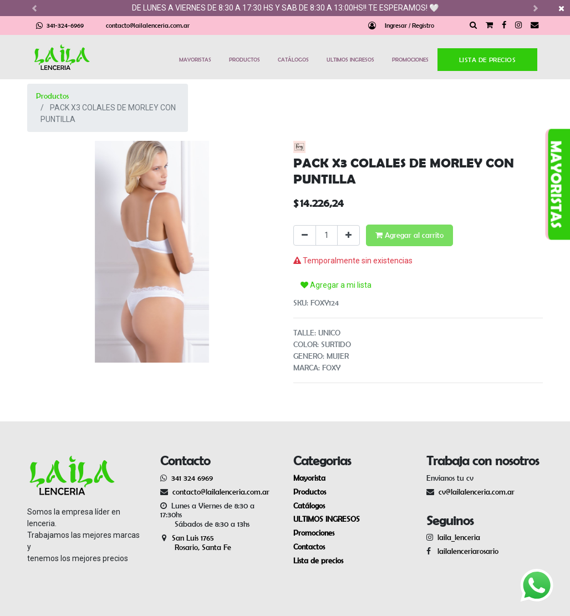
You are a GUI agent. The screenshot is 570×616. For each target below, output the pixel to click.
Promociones (313, 532)
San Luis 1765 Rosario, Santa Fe (195, 542)
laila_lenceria (458, 537)
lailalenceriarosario (465, 551)
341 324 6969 (192, 478)
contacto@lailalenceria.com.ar (148, 25)
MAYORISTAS (195, 59)
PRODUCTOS (244, 59)
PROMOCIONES (410, 59)
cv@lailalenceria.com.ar (477, 491)
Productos (52, 95)
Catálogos (309, 505)
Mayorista (309, 478)
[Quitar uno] (304, 235)
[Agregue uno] (348, 235)
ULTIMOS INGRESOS (350, 59)
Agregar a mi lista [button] (336, 285)
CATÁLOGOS (293, 59)
